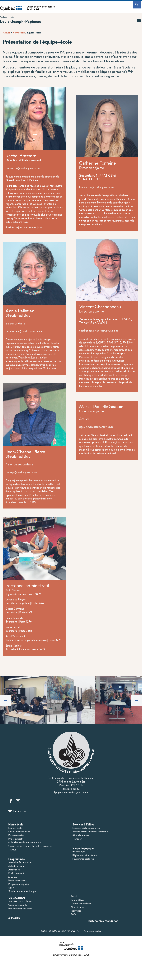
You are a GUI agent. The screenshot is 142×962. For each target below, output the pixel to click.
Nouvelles (76, 910)
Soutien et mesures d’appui (22, 891)
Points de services (17, 880)
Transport (77, 838)
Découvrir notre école (19, 831)
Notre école (19, 32)
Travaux (12, 849)
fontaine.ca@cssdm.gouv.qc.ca (96, 187)
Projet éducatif (15, 838)
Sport (11, 887)
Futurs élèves (77, 900)
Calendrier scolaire (81, 903)
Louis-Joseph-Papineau (20, 21)
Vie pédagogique (83, 848)
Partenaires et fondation (103, 921)
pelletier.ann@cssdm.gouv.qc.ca (24, 331)
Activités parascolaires (20, 901)
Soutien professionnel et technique (90, 831)
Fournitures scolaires (83, 858)
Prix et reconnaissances (20, 908)
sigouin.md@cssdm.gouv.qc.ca (96, 426)
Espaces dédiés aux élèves (86, 828)
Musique (12, 877)
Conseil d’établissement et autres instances (30, 846)
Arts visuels (14, 869)
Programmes (16, 859)
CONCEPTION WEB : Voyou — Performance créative (79, 930)
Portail (74, 896)
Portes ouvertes (16, 835)
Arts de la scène (16, 866)
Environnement (16, 873)
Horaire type (79, 851)
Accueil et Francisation (19, 862)
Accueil (6, 32)
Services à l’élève (83, 824)
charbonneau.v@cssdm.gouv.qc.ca (98, 330)
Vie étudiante (16, 897)
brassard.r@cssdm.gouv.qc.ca (23, 168)
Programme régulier (18, 884)
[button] (138, 20)
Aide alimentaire (80, 835)
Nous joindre (77, 907)
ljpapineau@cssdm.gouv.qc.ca (71, 792)
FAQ (73, 914)
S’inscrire (14, 917)
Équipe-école (15, 828)
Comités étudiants (17, 905)
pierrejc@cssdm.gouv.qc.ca (21, 472)
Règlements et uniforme (84, 855)
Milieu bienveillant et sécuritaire (24, 842)
